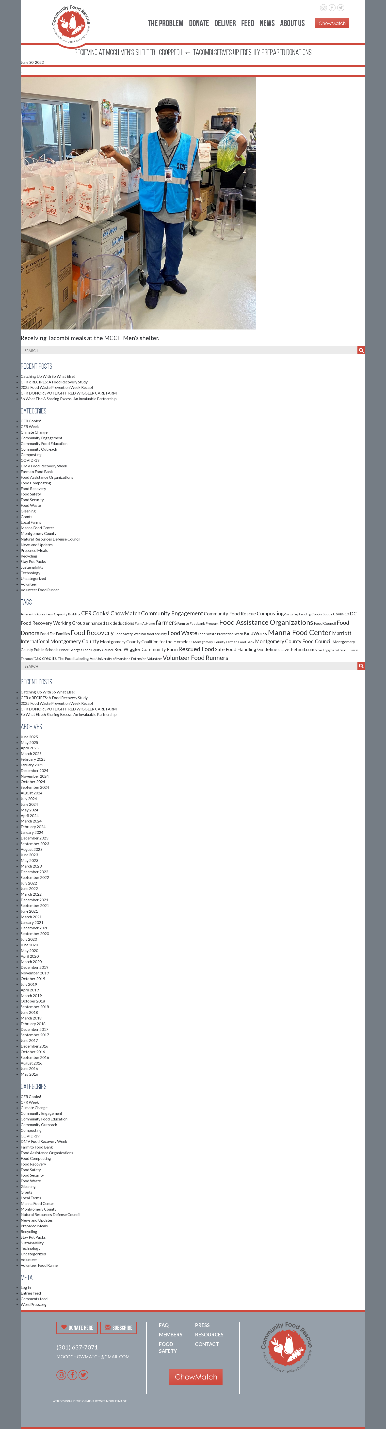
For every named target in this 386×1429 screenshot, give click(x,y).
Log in (26, 1287)
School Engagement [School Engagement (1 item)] (327, 650)
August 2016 (31, 1063)
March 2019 (31, 995)
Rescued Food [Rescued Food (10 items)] (196, 648)
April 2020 (30, 956)
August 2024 (31, 792)
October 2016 (33, 1051)
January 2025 (32, 764)
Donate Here (77, 1327)
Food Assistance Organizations (47, 477)
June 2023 (29, 854)
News (267, 23)
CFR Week (30, 426)
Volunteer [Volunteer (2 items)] (154, 659)
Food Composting (36, 482)
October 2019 (33, 978)
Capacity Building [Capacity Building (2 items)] (67, 614)
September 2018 (35, 1006)
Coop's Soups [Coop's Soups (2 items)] (321, 614)
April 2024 (30, 815)
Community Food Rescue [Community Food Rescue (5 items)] (230, 613)
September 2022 (35, 877)
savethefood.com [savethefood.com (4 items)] (297, 649)
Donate (199, 23)
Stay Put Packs (33, 561)
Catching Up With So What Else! (48, 376)
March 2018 (31, 1018)
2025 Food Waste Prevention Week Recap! (57, 387)
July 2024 (29, 798)
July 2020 (29, 939)
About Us (292, 23)
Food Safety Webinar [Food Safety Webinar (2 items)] (130, 634)
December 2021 (34, 899)
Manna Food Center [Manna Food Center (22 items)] (299, 632)
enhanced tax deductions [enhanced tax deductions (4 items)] (110, 623)
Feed (247, 23)
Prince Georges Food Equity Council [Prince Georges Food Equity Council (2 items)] (86, 650)
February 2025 (33, 759)
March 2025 (31, 753)
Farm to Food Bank (37, 471)
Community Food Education (44, 443)
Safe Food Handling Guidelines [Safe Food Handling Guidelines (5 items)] (247, 649)
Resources (209, 1334)
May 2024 (29, 809)
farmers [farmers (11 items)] (166, 622)
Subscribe (118, 1327)
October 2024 (33, 781)
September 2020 (35, 933)
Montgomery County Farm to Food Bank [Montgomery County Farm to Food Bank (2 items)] (223, 642)
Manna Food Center (37, 527)
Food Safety (31, 494)
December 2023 (34, 838)
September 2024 (35, 787)
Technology (30, 572)
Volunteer (29, 584)
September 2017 (35, 1034)
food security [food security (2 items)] (157, 634)
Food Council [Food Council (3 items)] (325, 623)
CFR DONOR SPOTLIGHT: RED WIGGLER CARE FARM (69, 393)
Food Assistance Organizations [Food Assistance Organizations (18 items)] (266, 622)
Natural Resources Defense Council (50, 539)
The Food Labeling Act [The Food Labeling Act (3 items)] (77, 658)
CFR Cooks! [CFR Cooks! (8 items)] (95, 613)
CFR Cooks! (31, 420)
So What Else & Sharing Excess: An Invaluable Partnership (69, 398)
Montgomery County (38, 533)
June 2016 (29, 1068)
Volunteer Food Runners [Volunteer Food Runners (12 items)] (195, 657)
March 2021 (31, 916)
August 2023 (31, 849)
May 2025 (29, 742)
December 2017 (34, 1029)
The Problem (165, 23)
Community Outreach (39, 449)
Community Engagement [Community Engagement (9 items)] (172, 613)
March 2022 (31, 894)
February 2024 (33, 826)
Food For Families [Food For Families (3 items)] (55, 633)
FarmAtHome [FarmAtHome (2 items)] (145, 623)
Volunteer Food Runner (40, 589)
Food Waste (31, 505)
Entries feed (31, 1293)
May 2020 (29, 950)
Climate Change (34, 432)
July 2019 (29, 984)
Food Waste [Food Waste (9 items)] (182, 632)
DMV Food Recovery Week (44, 465)
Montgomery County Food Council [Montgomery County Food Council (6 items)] (293, 641)
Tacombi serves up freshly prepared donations (248, 52)
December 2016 (34, 1046)
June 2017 (29, 1040)
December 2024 (34, 770)
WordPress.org (34, 1304)
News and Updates (37, 544)
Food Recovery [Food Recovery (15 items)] (92, 633)
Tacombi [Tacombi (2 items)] (27, 659)
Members (170, 1334)
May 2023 (29, 860)
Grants (26, 516)
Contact (207, 1344)
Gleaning (28, 511)
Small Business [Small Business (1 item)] (349, 650)
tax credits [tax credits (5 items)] (45, 658)
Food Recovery (33, 488)
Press (202, 1325)
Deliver (225, 23)
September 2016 (35, 1057)
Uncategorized (33, 578)
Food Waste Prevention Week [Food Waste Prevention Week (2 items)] (220, 634)
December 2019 (34, 967)
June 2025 (29, 736)
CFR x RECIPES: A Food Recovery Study (54, 381)
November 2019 (35, 972)
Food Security (32, 499)
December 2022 (34, 871)
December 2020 (34, 927)
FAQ (164, 1325)
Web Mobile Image (113, 1401)
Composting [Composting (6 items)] (270, 613)
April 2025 (30, 747)
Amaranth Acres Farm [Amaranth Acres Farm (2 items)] (37, 614)
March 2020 (31, 961)
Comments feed (34, 1298)
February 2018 (33, 1023)
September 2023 (35, 843)
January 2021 (32, 922)
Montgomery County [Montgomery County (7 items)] (74, 641)
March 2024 (31, 821)
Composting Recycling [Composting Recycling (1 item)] (297, 614)
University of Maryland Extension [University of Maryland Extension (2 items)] (121, 659)
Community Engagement (41, 437)
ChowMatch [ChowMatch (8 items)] (125, 613)
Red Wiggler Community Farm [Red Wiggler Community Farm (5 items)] (146, 649)
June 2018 (29, 1012)
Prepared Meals (34, 550)
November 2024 (35, 776)
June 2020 (29, 944)
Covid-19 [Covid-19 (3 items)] (341, 613)
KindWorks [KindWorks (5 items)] (255, 633)
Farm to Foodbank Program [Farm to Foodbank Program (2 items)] (198, 623)
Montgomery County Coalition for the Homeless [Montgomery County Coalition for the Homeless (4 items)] (146, 641)
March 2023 (31, 866)
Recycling (29, 556)
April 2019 (30, 989)
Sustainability (32, 567)
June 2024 (29, 804)
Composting (31, 454)
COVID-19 (30, 460)
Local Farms (31, 522)
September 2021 (35, 905)
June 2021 (29, 911)
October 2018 (33, 1001)
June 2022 (29, 888)
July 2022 (29, 883)
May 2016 (29, 1074)
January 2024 (32, 832)
